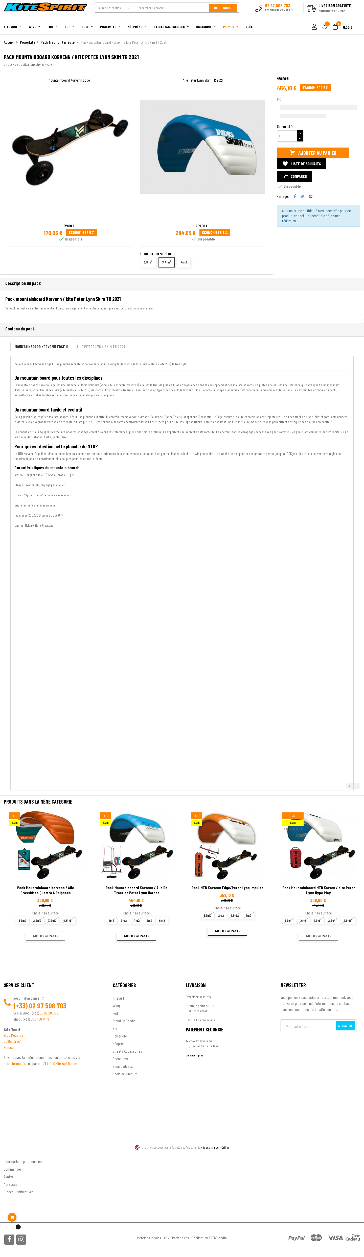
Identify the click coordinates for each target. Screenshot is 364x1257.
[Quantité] (287, 135)
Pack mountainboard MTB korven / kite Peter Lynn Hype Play (318, 890)
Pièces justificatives (19, 1191)
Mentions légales (149, 1237)
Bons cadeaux (123, 1065)
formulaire (20, 1063)
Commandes (13, 1168)
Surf (116, 1028)
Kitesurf (118, 997)
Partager (295, 195)
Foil (115, 1012)
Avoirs (8, 1176)
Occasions (120, 1058)
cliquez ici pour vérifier (215, 1147)
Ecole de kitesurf (125, 1073)
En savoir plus (194, 1055)
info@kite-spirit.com (62, 1063)
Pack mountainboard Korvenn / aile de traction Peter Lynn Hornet (136, 890)
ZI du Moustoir (14, 1034)
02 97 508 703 (47, 1005)
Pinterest (310, 195)
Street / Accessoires (127, 1050)
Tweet (302, 195)
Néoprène (119, 1043)
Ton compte (13, 1153)
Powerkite (120, 1035)
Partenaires (180, 1237)
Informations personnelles (23, 1160)
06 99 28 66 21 (49, 1012)
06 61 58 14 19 (40, 1018)
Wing (116, 1005)
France (9, 1047)
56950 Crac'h (13, 1040)
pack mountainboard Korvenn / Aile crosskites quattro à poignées (45, 890)
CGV (166, 1237)
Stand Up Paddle (124, 1020)
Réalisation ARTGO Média (209, 1237)
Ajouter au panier (313, 152)
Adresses (10, 1183)
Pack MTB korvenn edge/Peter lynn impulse (227, 887)
